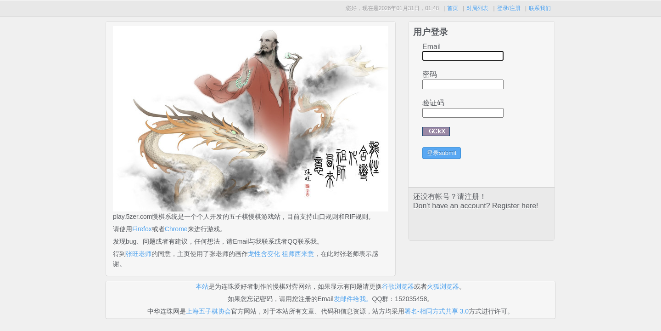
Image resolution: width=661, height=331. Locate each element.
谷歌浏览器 (398, 286)
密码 (429, 74)
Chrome (176, 229)
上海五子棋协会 (208, 311)
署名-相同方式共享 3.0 (436, 311)
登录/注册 (509, 8)
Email (431, 47)
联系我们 (540, 8)
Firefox (142, 229)
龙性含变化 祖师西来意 (281, 253)
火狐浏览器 (443, 286)
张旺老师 (138, 253)
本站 (202, 286)
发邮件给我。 (353, 298)
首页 (452, 8)
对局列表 (477, 8)
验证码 (433, 103)
